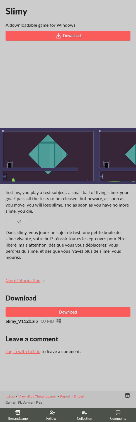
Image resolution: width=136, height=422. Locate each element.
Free (39, 402)
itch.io (10, 396)
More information (25, 280)
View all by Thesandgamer (37, 396)
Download (68, 36)
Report (65, 396)
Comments (118, 415)
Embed (79, 396)
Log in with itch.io (23, 351)
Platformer (25, 402)
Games (11, 402)
